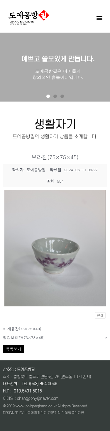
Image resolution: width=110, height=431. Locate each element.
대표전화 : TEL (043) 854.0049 (30, 384)
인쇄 (100, 315)
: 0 (12, 391)
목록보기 (13, 349)
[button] (99, 17)
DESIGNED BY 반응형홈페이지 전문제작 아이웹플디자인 (43, 413)
